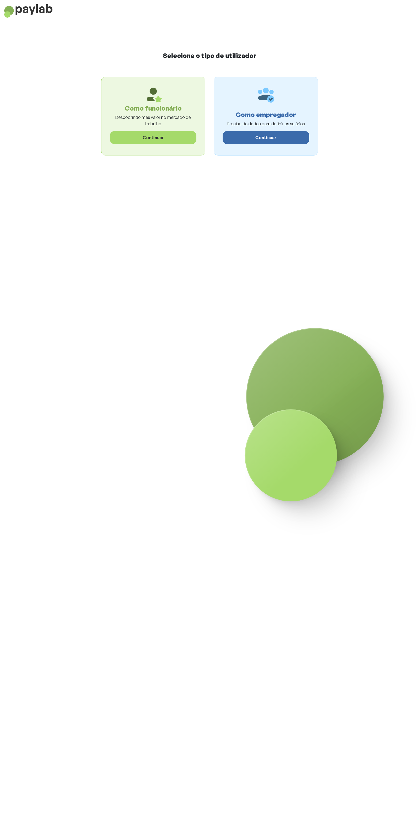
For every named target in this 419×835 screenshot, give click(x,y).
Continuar (153, 137)
